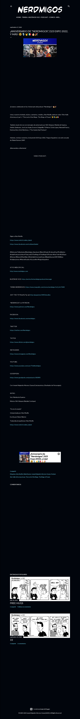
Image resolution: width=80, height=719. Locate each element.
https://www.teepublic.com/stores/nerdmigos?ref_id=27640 (45, 287)
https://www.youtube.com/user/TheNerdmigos (25, 366)
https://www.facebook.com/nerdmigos (22, 318)
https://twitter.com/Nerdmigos (20, 330)
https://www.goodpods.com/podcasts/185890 (25, 377)
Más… (58, 17)
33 (11, 639)
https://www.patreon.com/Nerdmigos (22, 307)
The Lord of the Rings (32, 477)
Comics (52, 17)
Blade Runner (27, 474)
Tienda (25, 17)
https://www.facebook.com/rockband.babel (24, 244)
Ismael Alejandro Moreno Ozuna (41, 474)
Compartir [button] (13, 471)
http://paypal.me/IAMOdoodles (40, 295)
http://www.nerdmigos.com (19, 271)
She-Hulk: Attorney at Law (17, 477)
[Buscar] (69, 6)
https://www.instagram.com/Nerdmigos (23, 354)
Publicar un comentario (24, 607)
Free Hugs (16, 603)
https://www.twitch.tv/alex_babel (21, 240)
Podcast (44, 17)
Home (18, 17)
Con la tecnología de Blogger (40, 709)
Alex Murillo (19, 474)
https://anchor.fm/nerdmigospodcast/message (37, 279)
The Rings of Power (44, 477)
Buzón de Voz (34, 17)
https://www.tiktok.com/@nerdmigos (22, 342)
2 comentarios (22, 643)
